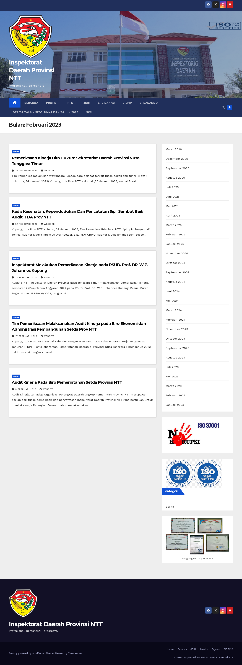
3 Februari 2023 (26, 389)
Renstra (203, 649)
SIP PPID (228, 649)
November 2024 (177, 253)
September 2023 (177, 348)
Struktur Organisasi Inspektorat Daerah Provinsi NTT (203, 657)
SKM (89, 112)
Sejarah (216, 649)
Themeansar (75, 653)
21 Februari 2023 (26, 277)
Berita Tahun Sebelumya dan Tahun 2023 (45, 112)
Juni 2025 (172, 196)
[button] (223, 107)
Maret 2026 (174, 149)
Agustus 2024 (175, 281)
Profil (51, 102)
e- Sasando (149, 102)
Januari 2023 (175, 405)
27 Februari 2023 (26, 170)
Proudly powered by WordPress (27, 653)
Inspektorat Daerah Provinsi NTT (31, 70)
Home (170, 649)
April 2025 (173, 215)
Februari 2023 (175, 395)
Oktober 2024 (175, 263)
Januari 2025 (175, 244)
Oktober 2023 (175, 338)
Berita (16, 152)
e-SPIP (127, 102)
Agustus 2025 (175, 177)
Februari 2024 (175, 319)
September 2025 (177, 168)
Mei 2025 (172, 206)
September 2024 (177, 272)
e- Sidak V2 (106, 102)
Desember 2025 (177, 158)
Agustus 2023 (175, 357)
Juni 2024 (172, 291)
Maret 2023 (174, 386)
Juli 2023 (172, 367)
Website (48, 170)
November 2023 (177, 329)
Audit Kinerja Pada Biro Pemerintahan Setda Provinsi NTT (67, 382)
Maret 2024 (174, 310)
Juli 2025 (172, 187)
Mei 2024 (172, 300)
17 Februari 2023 (26, 336)
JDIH (87, 102)
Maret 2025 (174, 225)
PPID (70, 102)
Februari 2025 (175, 234)
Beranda (31, 102)
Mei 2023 (172, 376)
